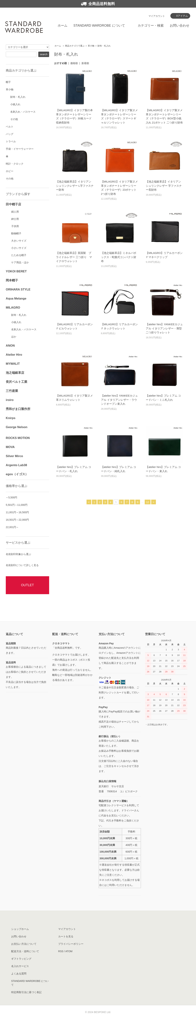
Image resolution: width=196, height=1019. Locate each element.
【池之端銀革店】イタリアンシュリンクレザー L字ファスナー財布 (75, 185)
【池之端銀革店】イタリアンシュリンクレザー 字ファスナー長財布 (164, 185)
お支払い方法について (23, 943)
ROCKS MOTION (18, 438)
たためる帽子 (18, 255)
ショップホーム (20, 929)
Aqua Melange (16, 298)
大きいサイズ (18, 240)
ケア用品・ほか (20, 262)
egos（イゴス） (17, 474)
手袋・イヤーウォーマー (20, 148)
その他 (14, 119)
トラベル (11, 141)
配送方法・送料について (25, 951)
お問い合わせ (179, 25)
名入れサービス (20, 966)
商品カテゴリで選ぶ (75, 46)
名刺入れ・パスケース (23, 111)
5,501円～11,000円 (16, 504)
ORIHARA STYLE (18, 289)
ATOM (68, 951)
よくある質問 (18, 973)
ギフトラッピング (21, 958)
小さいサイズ (18, 247)
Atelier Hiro (14, 354)
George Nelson (16, 427)
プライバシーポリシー (70, 943)
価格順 (74, 63)
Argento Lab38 (16, 465)
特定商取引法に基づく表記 (26, 992)
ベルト (9, 126)
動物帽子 (16, 233)
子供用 (15, 226)
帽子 (8, 82)
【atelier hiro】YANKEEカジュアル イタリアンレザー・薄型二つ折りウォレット (164, 328)
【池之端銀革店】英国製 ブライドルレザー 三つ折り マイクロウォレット (74, 257)
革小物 (91, 46)
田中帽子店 (13, 204)
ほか (13, 336)
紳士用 (15, 218)
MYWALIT (13, 363)
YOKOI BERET (16, 271)
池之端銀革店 (15, 372)
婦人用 (15, 211)
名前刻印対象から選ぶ (18, 554)
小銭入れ (15, 104)
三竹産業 (12, 391)
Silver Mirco (14, 456)
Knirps (10, 418)
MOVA (10, 447)
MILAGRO (13, 307)
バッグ (9, 134)
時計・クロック (14, 163)
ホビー (9, 171)
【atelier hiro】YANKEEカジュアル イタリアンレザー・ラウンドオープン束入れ (119, 399)
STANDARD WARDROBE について (99, 25)
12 (147, 502)
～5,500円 (11, 497)
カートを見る (65, 936)
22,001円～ (12, 527)
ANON (10, 345)
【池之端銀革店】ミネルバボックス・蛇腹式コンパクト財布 (118, 257)
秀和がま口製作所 (18, 409)
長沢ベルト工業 (16, 382)
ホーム (62, 25)
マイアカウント (156, 16)
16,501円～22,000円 (17, 519)
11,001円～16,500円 (17, 512)
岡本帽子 (12, 280)
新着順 (85, 63)
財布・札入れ (104, 46)
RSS (60, 951)
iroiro (10, 400)
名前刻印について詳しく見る (22, 565)
